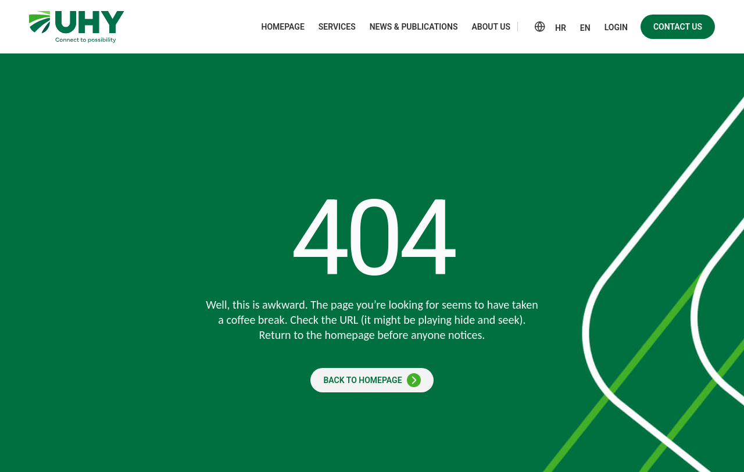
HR (560, 28)
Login (616, 27)
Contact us (677, 26)
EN (585, 28)
